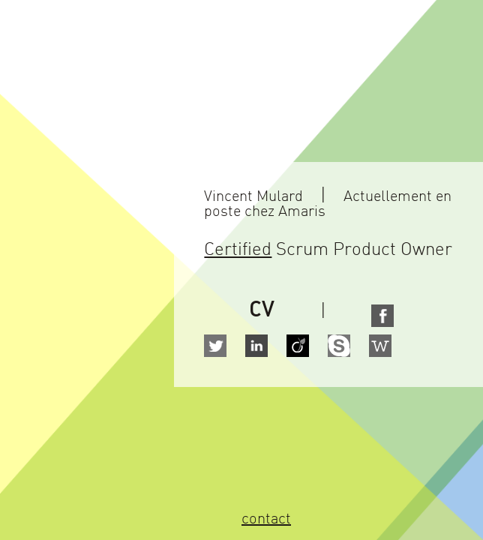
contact (266, 520)
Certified (238, 251)
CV (261, 311)
